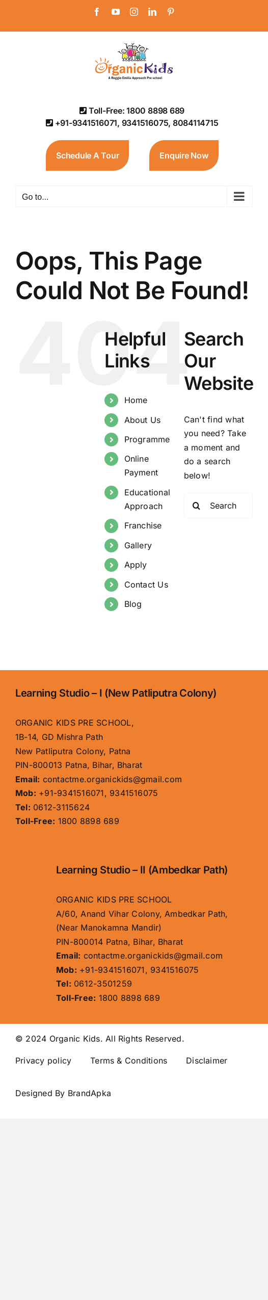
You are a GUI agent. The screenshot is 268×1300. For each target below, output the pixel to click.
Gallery (138, 545)
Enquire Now (183, 155)
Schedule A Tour (87, 155)
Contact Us (146, 584)
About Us (142, 420)
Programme (147, 439)
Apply (135, 565)
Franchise (143, 525)
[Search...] (218, 505)
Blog (133, 604)
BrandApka (89, 1093)
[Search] (196, 505)
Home (136, 400)
